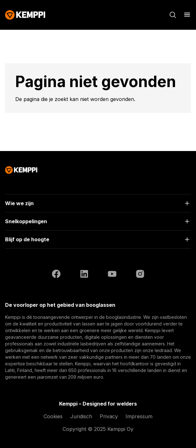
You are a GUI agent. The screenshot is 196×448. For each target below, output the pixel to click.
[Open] (98, 203)
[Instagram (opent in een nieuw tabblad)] (140, 275)
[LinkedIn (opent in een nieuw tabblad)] (84, 275)
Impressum (138, 416)
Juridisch (81, 416)
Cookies (53, 416)
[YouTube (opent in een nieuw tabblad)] (112, 275)
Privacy (109, 416)
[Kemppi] (25, 15)
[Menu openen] (187, 14)
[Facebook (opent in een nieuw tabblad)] (56, 275)
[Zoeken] (173, 15)
